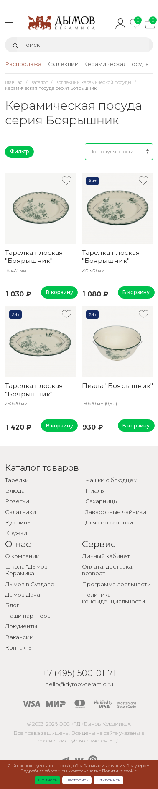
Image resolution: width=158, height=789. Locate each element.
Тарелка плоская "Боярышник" (34, 257)
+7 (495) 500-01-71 (79, 673)
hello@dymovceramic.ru (79, 684)
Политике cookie (119, 770)
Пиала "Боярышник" (117, 386)
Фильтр (19, 151)
